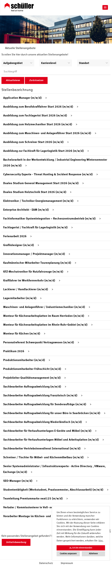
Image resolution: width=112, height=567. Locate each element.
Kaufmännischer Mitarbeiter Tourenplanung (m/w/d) (37, 263)
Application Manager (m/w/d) (22, 98)
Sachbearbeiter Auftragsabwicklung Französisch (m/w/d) (40, 395)
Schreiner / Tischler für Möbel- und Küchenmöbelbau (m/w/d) (43, 457)
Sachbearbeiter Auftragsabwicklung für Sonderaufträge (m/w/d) (44, 404)
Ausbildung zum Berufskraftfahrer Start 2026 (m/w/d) (38, 106)
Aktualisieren (13, 80)
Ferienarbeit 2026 (15, 236)
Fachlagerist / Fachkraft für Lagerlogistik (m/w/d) (35, 227)
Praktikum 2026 (13, 351)
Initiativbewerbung (16, 542)
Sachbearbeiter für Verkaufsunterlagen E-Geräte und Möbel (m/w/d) (47, 431)
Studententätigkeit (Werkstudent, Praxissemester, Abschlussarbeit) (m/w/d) (53, 489)
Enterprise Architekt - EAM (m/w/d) (26, 209)
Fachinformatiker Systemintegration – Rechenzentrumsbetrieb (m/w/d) (49, 218)
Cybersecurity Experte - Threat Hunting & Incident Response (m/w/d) (48, 174)
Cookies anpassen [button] (68, 554)
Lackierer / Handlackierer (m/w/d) (25, 289)
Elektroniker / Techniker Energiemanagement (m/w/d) (38, 201)
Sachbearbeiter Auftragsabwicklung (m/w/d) (32, 386)
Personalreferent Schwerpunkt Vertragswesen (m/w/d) (38, 342)
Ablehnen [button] (93, 554)
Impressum (67, 563)
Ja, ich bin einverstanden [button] (80, 548)
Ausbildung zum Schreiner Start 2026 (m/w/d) (33, 142)
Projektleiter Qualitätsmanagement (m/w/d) (32, 378)
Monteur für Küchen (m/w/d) (21, 333)
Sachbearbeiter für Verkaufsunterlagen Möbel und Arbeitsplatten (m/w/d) (51, 439)
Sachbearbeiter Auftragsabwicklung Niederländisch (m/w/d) (42, 422)
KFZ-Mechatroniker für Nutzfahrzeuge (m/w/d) (33, 271)
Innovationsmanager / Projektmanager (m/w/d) (34, 254)
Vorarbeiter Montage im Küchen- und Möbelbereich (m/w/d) (42, 516)
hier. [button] (101, 541)
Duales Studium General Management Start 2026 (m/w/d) (41, 183)
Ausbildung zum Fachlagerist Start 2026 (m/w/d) (35, 115)
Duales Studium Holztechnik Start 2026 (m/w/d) (34, 192)
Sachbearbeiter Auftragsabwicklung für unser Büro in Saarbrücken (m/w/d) (51, 413)
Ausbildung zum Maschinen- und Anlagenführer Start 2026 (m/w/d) (47, 133)
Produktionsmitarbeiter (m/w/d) (24, 360)
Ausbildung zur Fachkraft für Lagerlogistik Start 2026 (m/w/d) (43, 151)
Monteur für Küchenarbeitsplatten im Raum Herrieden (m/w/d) (43, 316)
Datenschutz (46, 563)
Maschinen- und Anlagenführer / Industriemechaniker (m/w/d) (44, 307)
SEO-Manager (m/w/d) (17, 481)
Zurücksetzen (36, 80)
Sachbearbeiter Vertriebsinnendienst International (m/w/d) (42, 448)
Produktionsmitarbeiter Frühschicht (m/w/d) (32, 369)
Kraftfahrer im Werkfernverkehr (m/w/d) (29, 280)
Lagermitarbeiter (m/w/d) (19, 298)
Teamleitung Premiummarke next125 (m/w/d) (33, 498)
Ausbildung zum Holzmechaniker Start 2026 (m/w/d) (37, 124)
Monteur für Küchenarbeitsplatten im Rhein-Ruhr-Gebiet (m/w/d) (45, 324)
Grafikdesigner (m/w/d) (18, 245)
